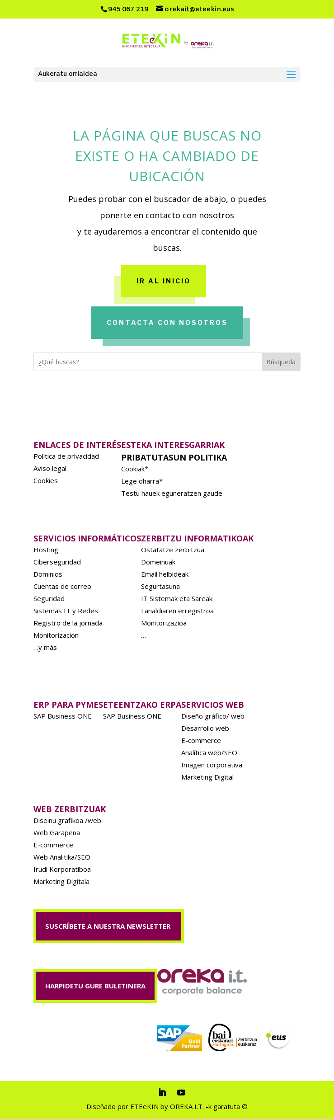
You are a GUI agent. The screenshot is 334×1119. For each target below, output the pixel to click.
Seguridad (49, 598)
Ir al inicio (163, 281)
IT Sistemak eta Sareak (176, 598)
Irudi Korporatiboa (62, 869)
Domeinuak (158, 561)
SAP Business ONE (62, 715)
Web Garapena (56, 832)
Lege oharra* (142, 480)
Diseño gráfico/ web (213, 715)
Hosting (45, 549)
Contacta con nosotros (167, 322)
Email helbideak (164, 573)
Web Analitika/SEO (61, 856)
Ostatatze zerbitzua (172, 549)
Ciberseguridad (57, 561)
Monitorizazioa (164, 622)
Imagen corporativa (211, 764)
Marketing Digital (207, 776)
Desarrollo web (205, 728)
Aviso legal (49, 468)
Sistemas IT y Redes (65, 610)
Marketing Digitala (61, 881)
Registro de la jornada (68, 622)
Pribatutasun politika (174, 457)
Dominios (47, 573)
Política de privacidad (66, 456)
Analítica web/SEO (209, 752)
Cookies (45, 480)
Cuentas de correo (62, 586)
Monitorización (56, 634)
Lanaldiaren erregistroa (177, 610)
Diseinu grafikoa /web (67, 820)
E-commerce (201, 740)
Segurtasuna (160, 586)
